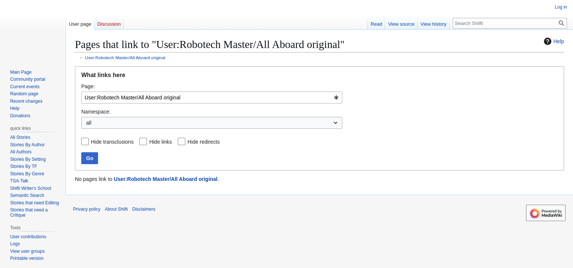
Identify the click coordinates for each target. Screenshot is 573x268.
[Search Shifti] (510, 23)
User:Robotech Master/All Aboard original (125, 57)
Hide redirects (204, 142)
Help (553, 41)
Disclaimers (143, 209)
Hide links (160, 142)
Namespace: (96, 112)
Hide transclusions (112, 142)
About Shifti (116, 209)
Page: (88, 86)
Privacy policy (86, 209)
